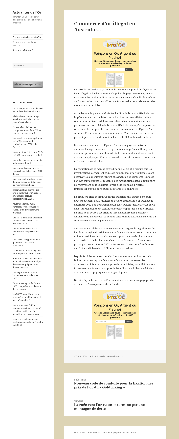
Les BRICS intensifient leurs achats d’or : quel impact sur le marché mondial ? (27, 297)
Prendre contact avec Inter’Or (27, 37)
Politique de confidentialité (87, 432)
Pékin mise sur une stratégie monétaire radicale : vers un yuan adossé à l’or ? (26, 119)
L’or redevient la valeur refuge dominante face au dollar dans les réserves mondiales (27, 182)
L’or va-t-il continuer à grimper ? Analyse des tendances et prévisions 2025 (27, 220)
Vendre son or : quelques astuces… (24, 43)
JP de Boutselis (98, 356)
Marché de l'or (116, 356)
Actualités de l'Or (27, 12)
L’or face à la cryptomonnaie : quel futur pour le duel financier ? (27, 242)
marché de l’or (82, 240)
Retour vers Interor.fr (23, 50)
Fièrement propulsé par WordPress (119, 432)
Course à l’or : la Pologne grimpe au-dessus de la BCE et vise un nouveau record (27, 130)
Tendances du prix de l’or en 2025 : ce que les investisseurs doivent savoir (27, 286)
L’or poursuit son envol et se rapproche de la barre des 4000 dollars (27, 171)
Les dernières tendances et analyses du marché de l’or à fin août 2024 (28, 322)
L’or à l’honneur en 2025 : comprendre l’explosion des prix (26, 231)
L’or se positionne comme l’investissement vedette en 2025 (25, 275)
